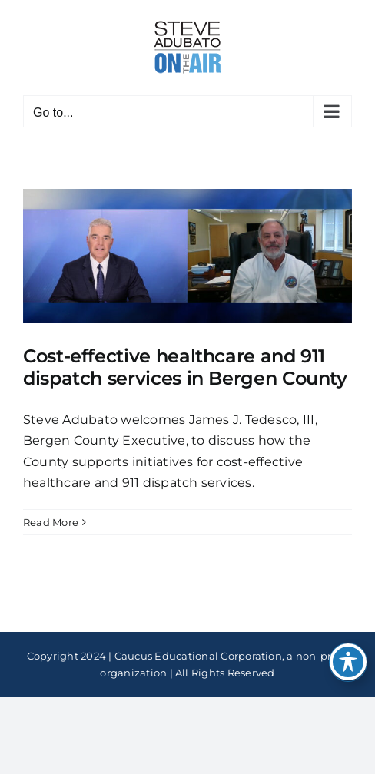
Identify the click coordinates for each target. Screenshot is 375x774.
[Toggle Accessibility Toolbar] (348, 661)
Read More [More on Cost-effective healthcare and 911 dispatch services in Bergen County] (50, 522)
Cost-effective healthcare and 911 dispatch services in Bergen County (185, 367)
